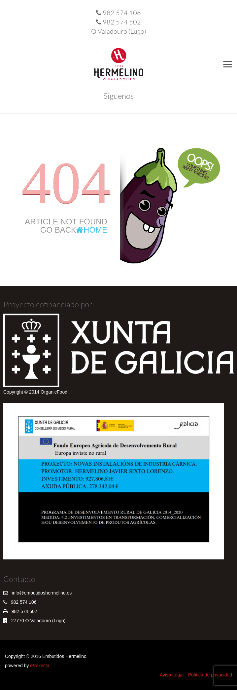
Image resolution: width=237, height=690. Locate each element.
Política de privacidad (210, 674)
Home (91, 229)
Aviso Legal (172, 674)
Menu (228, 64)
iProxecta (39, 665)
